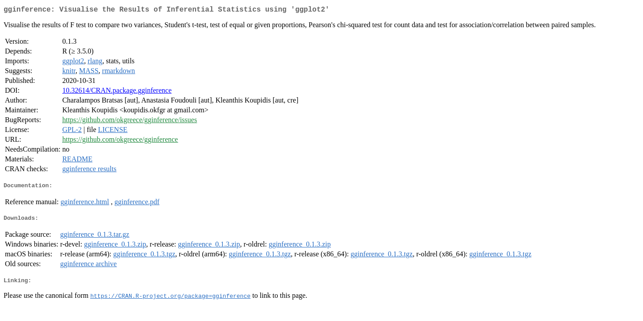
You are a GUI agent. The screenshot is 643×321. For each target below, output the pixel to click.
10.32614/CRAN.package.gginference (116, 92)
